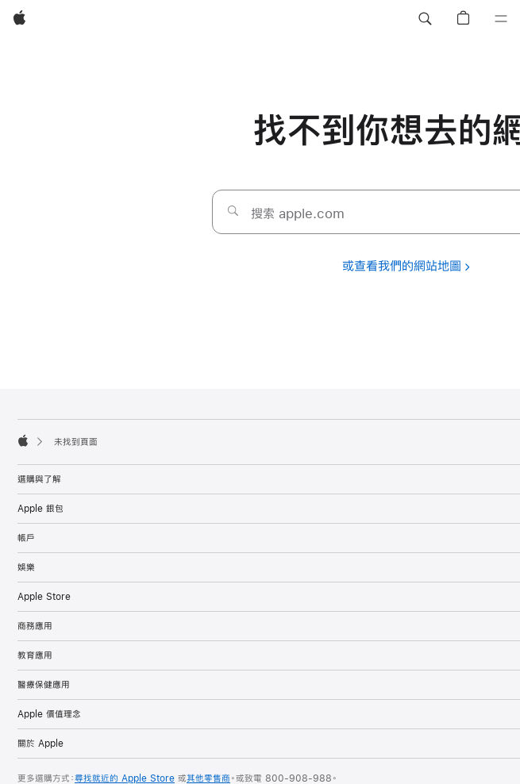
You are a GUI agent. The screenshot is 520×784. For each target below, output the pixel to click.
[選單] (501, 19)
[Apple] (19, 19)
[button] (425, 19)
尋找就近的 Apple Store (125, 778)
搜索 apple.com (298, 213)
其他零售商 (208, 778)
